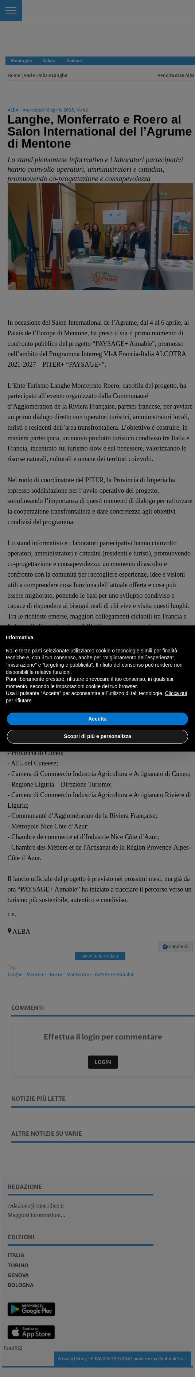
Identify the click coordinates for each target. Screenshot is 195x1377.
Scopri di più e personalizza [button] (97, 736)
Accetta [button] (97, 719)
